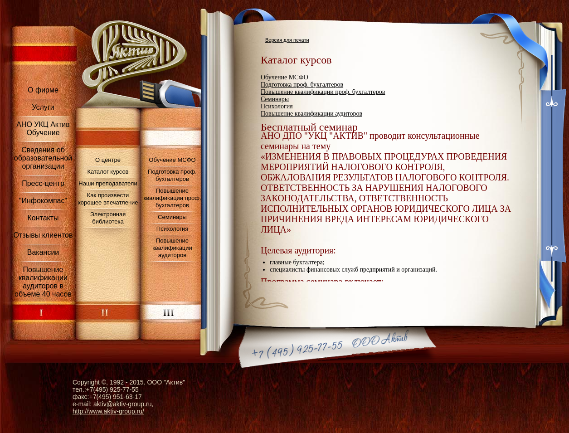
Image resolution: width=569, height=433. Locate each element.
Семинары (172, 217)
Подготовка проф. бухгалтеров (172, 175)
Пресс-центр (43, 183)
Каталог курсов (107, 171)
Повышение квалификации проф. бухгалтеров (172, 198)
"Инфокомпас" (43, 200)
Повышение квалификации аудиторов (172, 247)
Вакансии (43, 252)
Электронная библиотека (108, 218)
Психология (172, 228)
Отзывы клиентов (43, 235)
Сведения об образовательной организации (43, 158)
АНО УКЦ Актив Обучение (43, 128)
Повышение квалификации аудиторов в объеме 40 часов (43, 282)
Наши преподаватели (107, 183)
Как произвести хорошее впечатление (108, 199)
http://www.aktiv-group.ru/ (108, 411)
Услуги (43, 107)
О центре (108, 159)
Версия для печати (287, 40)
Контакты (42, 218)
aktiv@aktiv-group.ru (122, 404)
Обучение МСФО (172, 159)
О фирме (43, 90)
